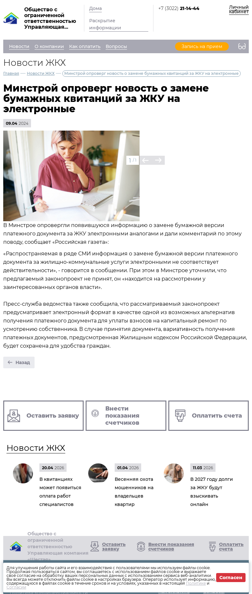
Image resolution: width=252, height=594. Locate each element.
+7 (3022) (178, 8)
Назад (23, 362)
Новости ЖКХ (41, 73)
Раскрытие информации (105, 24)
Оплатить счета (231, 546)
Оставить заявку (114, 546)
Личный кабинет (239, 9)
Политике (196, 583)
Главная (11, 73)
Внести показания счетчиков (171, 546)
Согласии (16, 587)
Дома (95, 8)
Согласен (230, 577)
